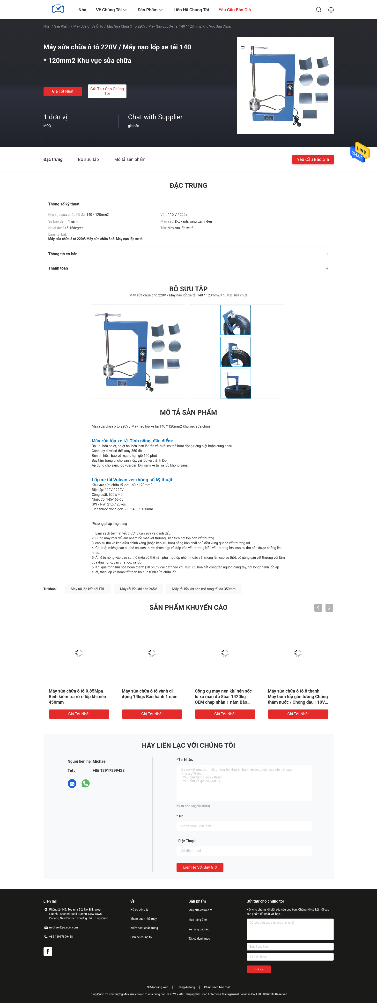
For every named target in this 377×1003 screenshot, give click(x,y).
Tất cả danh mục (199, 938)
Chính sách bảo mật (217, 987)
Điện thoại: (187, 841)
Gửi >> (259, 969)
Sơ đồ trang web (157, 987)
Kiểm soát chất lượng (144, 928)
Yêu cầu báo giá (313, 159)
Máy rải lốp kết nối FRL (88, 589)
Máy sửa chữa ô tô (88, 26)
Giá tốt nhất (62, 91)
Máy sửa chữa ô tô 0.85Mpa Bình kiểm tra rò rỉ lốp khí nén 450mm (77, 696)
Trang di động (186, 987)
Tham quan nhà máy (144, 918)
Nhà (47, 26)
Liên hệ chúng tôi (142, 937)
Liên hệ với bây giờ (200, 867)
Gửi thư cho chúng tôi (107, 91)
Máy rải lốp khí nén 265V (138, 589)
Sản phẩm (62, 26)
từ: (181, 816)
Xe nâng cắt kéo (199, 929)
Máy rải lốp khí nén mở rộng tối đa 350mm (204, 589)
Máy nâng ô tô (198, 919)
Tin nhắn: (185, 760)
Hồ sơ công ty (139, 909)
